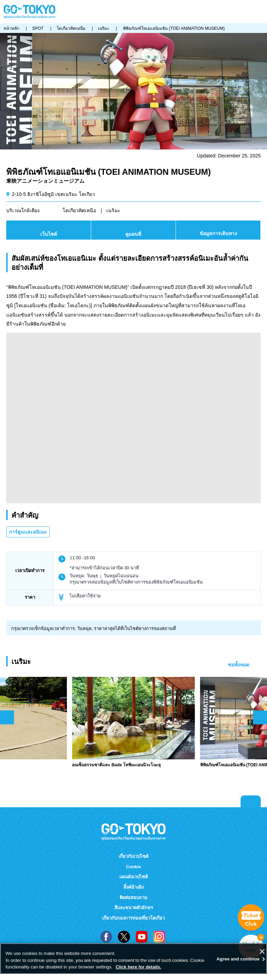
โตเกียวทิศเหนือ (79, 210)
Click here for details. (138, 966)
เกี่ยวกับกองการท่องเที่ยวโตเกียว (133, 918)
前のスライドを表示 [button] (7, 717)
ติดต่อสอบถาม (133, 897)
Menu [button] (260, 12)
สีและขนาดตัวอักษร (133, 907)
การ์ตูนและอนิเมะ (28, 532)
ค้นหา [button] (249, 11)
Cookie (133, 866)
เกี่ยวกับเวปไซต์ (133, 856)
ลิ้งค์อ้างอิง (133, 887)
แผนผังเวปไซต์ (133, 876)
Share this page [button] (227, 11)
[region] (133, 958)
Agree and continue (238, 959)
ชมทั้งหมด (238, 664)
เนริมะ (113, 210)
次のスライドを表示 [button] (260, 717)
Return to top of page (251, 801)
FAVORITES (239, 11)
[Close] (262, 951)
